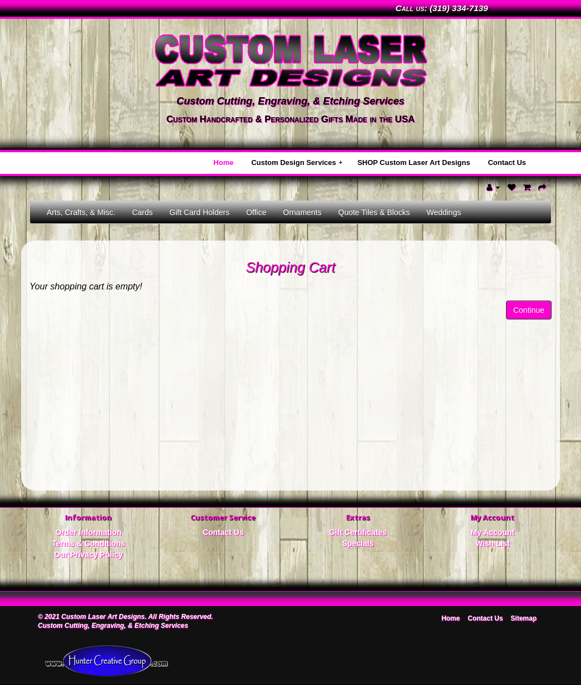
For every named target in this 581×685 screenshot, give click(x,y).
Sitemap (523, 618)
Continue (528, 310)
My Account (492, 532)
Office (256, 212)
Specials (358, 543)
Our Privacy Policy (88, 554)
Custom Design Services (296, 162)
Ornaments (302, 212)
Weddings (444, 212)
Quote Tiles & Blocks (374, 212)
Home (223, 162)
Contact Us (507, 162)
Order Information (89, 532)
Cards (142, 212)
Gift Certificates (358, 532)
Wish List (492, 543)
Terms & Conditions (88, 543)
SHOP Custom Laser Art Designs (413, 162)
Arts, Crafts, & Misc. (81, 212)
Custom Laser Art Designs (102, 617)
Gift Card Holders (199, 212)
